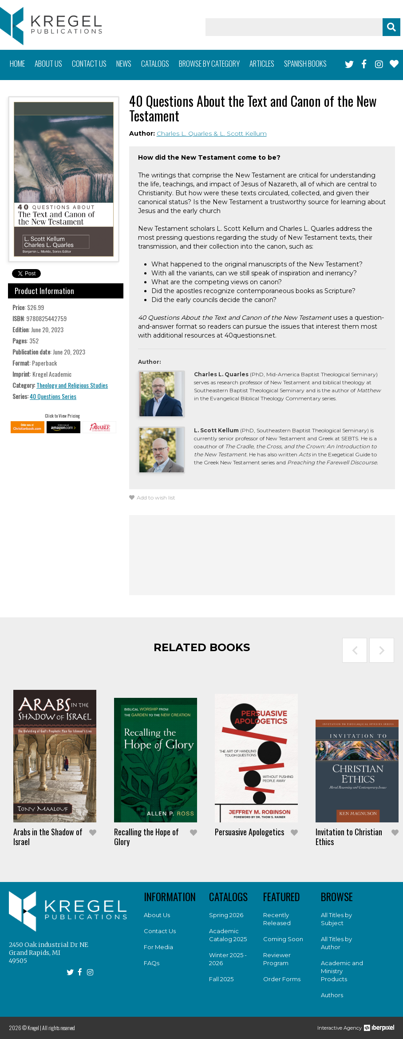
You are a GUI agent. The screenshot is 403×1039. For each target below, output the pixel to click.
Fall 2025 (221, 979)
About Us (157, 914)
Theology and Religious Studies (72, 385)
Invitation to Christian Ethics (349, 836)
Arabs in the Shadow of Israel (48, 836)
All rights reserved (58, 1027)
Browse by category (209, 63)
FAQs (151, 963)
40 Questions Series (53, 396)
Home (17, 63)
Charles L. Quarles (185, 133)
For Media (158, 946)
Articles (261, 63)
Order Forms (281, 979)
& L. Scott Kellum (240, 133)
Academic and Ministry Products (342, 971)
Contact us (89, 63)
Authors (332, 995)
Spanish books (305, 63)
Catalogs (155, 63)
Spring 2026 (226, 914)
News (123, 63)
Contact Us (160, 930)
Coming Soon (283, 938)
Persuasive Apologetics (249, 832)
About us (48, 63)
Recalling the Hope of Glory (146, 836)
